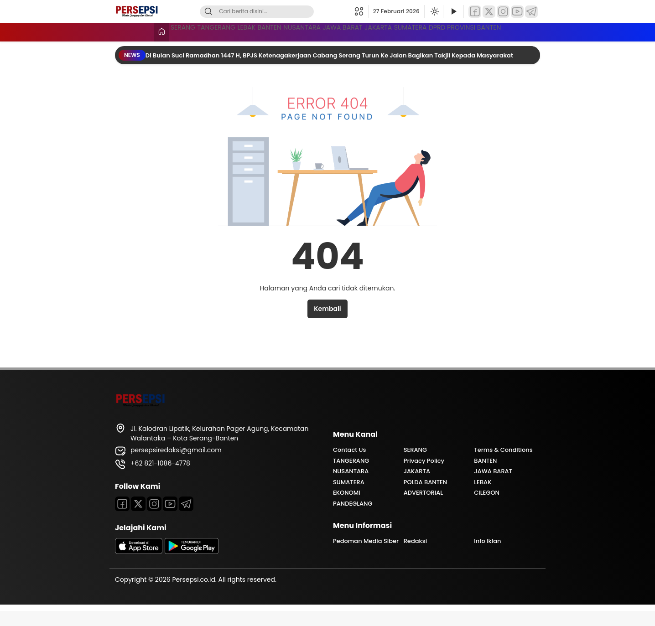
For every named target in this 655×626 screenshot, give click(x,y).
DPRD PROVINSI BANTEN (174, 47)
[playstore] (191, 566)
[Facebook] (474, 11)
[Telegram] (531, 11)
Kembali (327, 323)
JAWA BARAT (411, 31)
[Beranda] (122, 32)
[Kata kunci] (272, 11)
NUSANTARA (349, 31)
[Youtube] (170, 519)
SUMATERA (521, 31)
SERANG (150, 31)
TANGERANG (204, 31)
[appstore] (138, 566)
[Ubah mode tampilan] (433, 11)
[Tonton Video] (453, 12)
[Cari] (208, 11)
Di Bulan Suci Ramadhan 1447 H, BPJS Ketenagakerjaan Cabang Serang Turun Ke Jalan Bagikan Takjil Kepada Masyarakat (330, 70)
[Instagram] (503, 11)
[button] (361, 11)
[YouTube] (517, 11)
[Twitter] (489, 11)
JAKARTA (467, 31)
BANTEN (296, 31)
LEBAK (253, 31)
